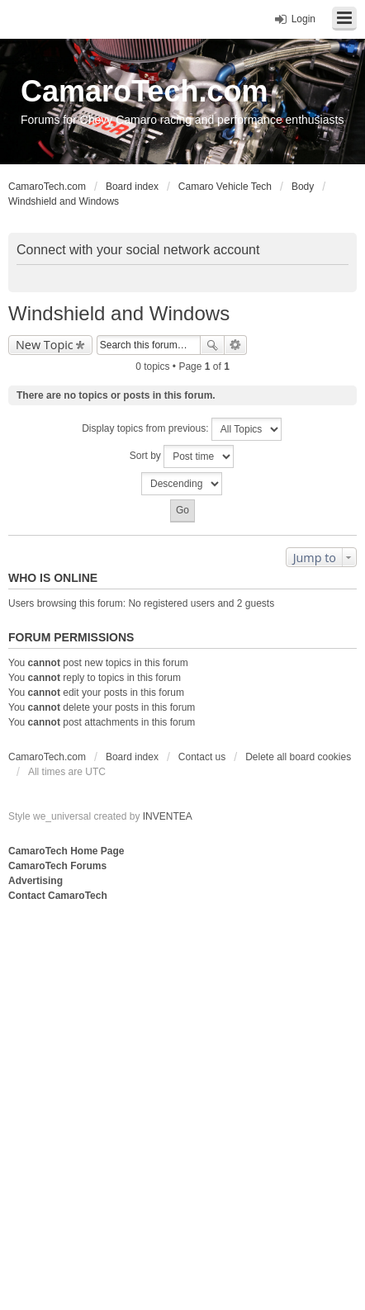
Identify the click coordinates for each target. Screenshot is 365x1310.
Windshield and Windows (119, 313)
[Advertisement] (182, 1095)
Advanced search (236, 345)
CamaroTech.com (144, 91)
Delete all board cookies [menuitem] (298, 757)
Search (212, 345)
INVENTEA (167, 816)
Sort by (182, 456)
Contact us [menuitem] (201, 757)
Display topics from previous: (182, 429)
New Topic (44, 344)
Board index (132, 757)
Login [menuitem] (303, 19)
